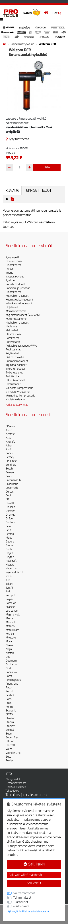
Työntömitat (13, 376)
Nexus (9, 645)
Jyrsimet (11, 280)
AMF (8, 449)
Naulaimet (12, 326)
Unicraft (10, 745)
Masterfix (11, 622)
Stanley (10, 726)
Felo (8, 530)
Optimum (11, 660)
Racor (9, 687)
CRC (8, 499)
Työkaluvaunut (14, 372)
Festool (10, 534)
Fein (8, 526)
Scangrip (11, 710)
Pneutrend (12, 684)
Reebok (10, 695)
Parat (9, 676)
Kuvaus (12, 190)
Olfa (8, 657)
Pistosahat (12, 330)
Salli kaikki (34, 864)
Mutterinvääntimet (16, 319)
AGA (8, 438)
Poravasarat (13, 342)
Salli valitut (34, 883)
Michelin (10, 634)
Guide (9, 549)
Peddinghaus (13, 680)
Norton (10, 653)
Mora (9, 641)
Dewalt (10, 503)
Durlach (10, 522)
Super (9, 733)
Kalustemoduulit (15, 284)
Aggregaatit (13, 257)
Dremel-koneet (14, 261)
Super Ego (12, 737)
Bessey (10, 457)
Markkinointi (20, 906)
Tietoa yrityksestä (15, 783)
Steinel (10, 730)
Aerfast (10, 434)
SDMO (9, 714)
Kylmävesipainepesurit (19, 303)
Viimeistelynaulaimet (18, 392)
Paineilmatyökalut (23, 44)
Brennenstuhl (13, 480)
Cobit (9, 495)
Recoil (9, 691)
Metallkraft (12, 630)
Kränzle (10, 607)
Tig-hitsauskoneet (16, 365)
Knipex (9, 599)
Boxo (8, 476)
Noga (9, 649)
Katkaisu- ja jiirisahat (18, 288)
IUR (7, 580)
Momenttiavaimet (16, 311)
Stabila (10, 722)
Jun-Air (10, 587)
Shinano (10, 718)
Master (10, 618)
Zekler (9, 760)
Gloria (9, 545)
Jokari (9, 584)
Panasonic (12, 672)
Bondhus (11, 465)
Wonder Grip (13, 753)
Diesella (10, 507)
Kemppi (10, 595)
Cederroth (12, 488)
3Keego (10, 426)
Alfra (9, 445)
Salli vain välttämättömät (25, 875)
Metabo (10, 626)
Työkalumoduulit (15, 369)
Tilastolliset (20, 902)
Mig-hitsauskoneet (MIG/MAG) (23, 315)
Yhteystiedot (12, 779)
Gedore (10, 541)
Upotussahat (13, 384)
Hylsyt (9, 269)
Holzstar (11, 564)
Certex (9, 491)
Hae (56, 13)
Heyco (9, 553)
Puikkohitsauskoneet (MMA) (21, 346)
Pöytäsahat (12, 353)
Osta (47, 167)
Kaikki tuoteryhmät (17, 405)
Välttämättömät (24, 893)
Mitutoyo (11, 637)
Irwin (8, 576)
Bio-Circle (11, 461)
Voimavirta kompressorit (20, 395)
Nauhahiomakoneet (17, 322)
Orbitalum (11, 664)
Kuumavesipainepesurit (19, 299)
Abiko (9, 430)
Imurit (9, 273)
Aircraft (10, 442)
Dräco (9, 518)
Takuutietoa (12, 790)
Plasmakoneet (14, 334)
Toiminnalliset (22, 897)
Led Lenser (12, 611)
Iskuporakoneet (15, 276)
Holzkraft (11, 561)
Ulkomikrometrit (15, 380)
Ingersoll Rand (14, 572)
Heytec (10, 557)
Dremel (10, 515)
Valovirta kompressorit (19, 388)
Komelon (11, 603)
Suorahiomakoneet (17, 361)
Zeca (8, 756)
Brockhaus (12, 484)
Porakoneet (12, 338)
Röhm (9, 707)
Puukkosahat (13, 349)
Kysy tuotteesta (17, 139)
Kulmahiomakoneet (17, 296)
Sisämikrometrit (15, 357)
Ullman (10, 741)
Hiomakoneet (13, 265)
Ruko (8, 703)
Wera (9, 749)
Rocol (9, 699)
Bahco (9, 453)
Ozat (8, 668)
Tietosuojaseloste (15, 787)
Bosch (9, 468)
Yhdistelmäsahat (16, 399)
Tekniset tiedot (37, 190)
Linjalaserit (12, 307)
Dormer (10, 511)
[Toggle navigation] (1, 20)
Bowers (10, 472)
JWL (8, 591)
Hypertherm (13, 568)
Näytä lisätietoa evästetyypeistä (28, 911)
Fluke (9, 538)
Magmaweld (13, 614)
